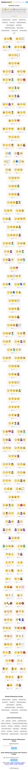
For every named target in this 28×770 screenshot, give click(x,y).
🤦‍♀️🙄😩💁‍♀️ (20, 529)
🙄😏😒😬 (14, 178)
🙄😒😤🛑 (20, 652)
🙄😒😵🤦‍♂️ (8, 333)
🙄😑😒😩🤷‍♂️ (14, 227)
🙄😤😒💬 (14, 382)
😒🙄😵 (21, 71)
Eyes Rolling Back (10, 25)
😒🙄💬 (20, 38)
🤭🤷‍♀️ (18, 685)
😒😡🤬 (8, 587)
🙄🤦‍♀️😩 (21, 513)
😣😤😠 (8, 619)
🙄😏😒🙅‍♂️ (14, 186)
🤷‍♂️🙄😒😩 (8, 546)
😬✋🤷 (6, 652)
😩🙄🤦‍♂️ (21, 128)
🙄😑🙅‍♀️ (8, 251)
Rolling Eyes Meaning (21, 22)
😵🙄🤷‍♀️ (21, 145)
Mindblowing (17, 726)
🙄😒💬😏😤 (14, 276)
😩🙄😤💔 (14, 120)
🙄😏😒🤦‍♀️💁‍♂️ (14, 202)
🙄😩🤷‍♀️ (6, 439)
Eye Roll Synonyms (5, 30)
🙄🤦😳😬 (8, 513)
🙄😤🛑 (9, 660)
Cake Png (16, 731)
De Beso (14, 720)
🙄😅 (8, 169)
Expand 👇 (14, 16)
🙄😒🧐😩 (20, 358)
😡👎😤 (20, 611)
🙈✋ (23, 669)
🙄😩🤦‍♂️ (21, 431)
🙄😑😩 (21, 243)
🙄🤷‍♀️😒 (9, 521)
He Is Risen (9, 731)
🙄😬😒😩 (20, 448)
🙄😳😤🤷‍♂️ (8, 472)
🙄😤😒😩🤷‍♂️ (14, 390)
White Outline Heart (22, 720)
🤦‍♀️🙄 (20, 521)
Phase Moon (24, 726)
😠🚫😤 (8, 611)
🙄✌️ (20, 660)
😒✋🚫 (20, 587)
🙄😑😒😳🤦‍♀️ (14, 235)
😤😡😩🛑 (20, 628)
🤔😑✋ (9, 677)
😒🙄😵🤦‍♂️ (8, 79)
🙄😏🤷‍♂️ (6, 218)
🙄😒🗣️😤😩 (14, 292)
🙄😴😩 (8, 488)
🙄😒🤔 (6, 341)
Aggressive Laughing (14, 733)
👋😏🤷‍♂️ (21, 546)
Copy (5, 50)
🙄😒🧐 (6, 358)
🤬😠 (9, 685)
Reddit (11, 764)
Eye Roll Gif (12, 22)
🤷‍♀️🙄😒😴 (14, 538)
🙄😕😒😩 (14, 366)
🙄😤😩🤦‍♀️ (14, 415)
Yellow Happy (23, 728)
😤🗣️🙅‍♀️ (20, 619)
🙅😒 (5, 669)
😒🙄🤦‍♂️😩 (14, 88)
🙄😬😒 (6, 448)
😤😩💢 (8, 636)
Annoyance (14, 19)
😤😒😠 (6, 628)
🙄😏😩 (20, 210)
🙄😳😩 (21, 472)
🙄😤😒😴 (14, 398)
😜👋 (20, 595)
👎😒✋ (9, 554)
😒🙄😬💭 (14, 55)
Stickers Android (24, 733)
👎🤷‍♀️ (20, 554)
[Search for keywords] (18, 2)
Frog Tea (3, 731)
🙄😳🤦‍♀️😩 (20, 480)
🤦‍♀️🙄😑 (6, 529)
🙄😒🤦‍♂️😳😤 (14, 349)
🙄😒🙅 (21, 333)
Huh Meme (10, 726)
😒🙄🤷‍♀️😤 (8, 104)
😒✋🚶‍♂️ (9, 595)
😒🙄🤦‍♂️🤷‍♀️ (14, 96)
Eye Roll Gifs (18, 25)
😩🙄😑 (21, 104)
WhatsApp (21, 764)
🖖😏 (20, 562)
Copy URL (14, 760)
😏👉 (8, 579)
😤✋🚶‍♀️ (20, 636)
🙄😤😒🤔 (14, 407)
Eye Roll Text (5, 22)
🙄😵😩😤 (14, 497)
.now (5, 2)
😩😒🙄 (8, 644)
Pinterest (6, 764)
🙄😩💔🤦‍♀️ (8, 431)
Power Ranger (16, 728)
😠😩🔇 (20, 603)
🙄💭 (7, 161)
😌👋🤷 (9, 570)
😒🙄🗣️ (6, 47)
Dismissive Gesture (6, 19)
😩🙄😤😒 (8, 128)
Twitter (12, 762)
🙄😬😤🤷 (8, 464)
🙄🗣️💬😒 (18, 161)
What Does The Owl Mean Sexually (20, 723)
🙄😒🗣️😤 (20, 284)
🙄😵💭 (20, 488)
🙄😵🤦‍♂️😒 (8, 505)
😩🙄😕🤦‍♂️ (8, 112)
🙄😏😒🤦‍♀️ (14, 194)
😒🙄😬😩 (14, 63)
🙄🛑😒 (21, 505)
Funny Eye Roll (15, 30)
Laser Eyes (3, 726)
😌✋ (20, 570)
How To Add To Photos (6, 728)
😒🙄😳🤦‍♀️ (8, 71)
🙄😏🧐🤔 (20, 218)
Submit (14, 748)
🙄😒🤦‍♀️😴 (20, 341)
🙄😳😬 (6, 480)
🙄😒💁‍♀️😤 (8, 259)
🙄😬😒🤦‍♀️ (14, 456)
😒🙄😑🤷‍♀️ (20, 47)
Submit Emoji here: (14, 743)
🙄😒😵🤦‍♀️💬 (14, 325)
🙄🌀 (8, 153)
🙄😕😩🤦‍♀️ (14, 374)
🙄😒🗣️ (6, 284)
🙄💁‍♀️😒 (18, 153)
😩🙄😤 (21, 112)
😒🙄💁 (8, 38)
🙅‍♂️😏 (14, 669)
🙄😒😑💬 (14, 300)
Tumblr (15, 764)
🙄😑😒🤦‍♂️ (8, 243)
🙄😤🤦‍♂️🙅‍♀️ (14, 423)
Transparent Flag (4, 733)
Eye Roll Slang (20, 27)
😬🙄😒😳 (14, 137)
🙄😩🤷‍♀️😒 (20, 439)
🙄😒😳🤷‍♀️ (14, 317)
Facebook (16, 762)
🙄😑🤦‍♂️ (20, 251)
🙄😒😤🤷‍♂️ (14, 308)
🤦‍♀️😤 (20, 677)
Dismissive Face (22, 19)
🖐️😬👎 (9, 562)
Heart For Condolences (5, 723)
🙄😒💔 (14, 268)
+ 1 (14, 33)
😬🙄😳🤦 (8, 145)
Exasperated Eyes (14, 712)
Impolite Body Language (10, 27)
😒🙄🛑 (21, 79)
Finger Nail (8, 720)
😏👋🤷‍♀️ (18, 579)
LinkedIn (22, 762)
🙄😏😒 (18, 169)
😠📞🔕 (8, 603)
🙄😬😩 (21, 464)
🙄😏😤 (8, 210)
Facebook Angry (23, 731)
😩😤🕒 (20, 644)
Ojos (3, 720)
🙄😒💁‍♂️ (21, 259)
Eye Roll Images (23, 30)
